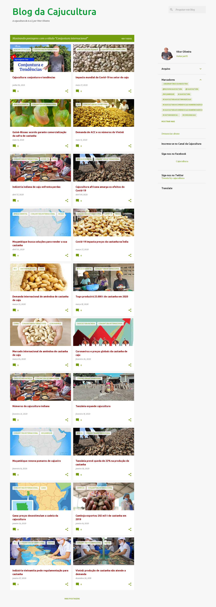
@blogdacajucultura (172, 89)
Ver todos (126, 39)
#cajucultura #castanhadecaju (177, 99)
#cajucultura (184, 94)
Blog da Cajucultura (54, 11)
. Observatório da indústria (175, 84)
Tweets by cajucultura (173, 178)
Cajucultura (182, 161)
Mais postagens (72, 599)
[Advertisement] (146, 89)
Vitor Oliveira (183, 51)
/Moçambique (168, 94)
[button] (67, 91)
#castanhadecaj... (171, 115)
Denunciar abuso (171, 133)
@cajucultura (192, 89)
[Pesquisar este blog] (190, 9)
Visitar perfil (182, 56)
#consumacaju (189, 115)
